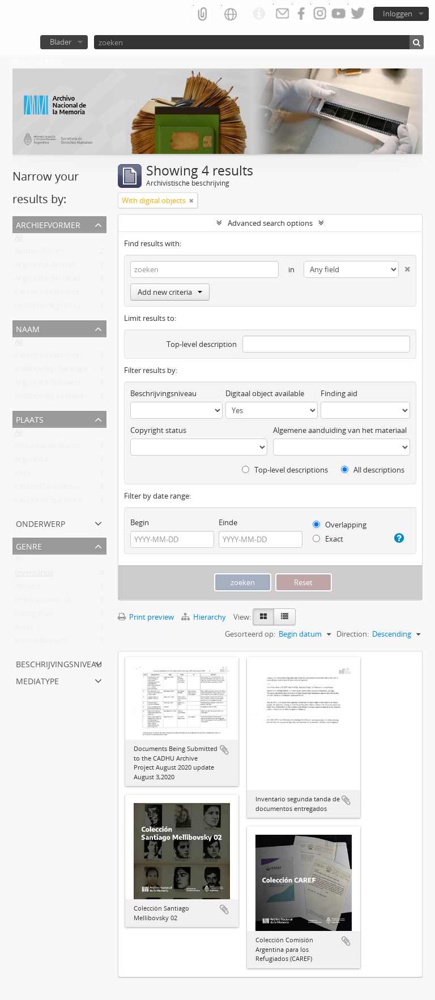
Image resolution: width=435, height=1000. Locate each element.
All (19, 240)
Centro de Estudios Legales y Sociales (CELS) (88, 294)
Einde (228, 522)
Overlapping (339, 525)
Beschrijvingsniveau (59, 663)
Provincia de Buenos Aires (58, 448)
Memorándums (41, 643)
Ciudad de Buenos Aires (54, 502)
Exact (328, 539)
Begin (139, 522)
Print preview (146, 617)
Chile (23, 475)
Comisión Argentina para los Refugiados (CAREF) (95, 308)
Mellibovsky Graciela (49, 398)
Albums (27, 588)
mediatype (37, 680)
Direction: (352, 634)
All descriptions (372, 470)
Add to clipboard (224, 750)
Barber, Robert (39, 253)
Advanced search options (270, 223)
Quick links (259, 14)
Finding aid (339, 393)
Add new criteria (170, 292)
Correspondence (43, 602)
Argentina (31, 462)
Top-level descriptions (285, 470)
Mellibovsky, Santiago (51, 371)
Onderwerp (40, 522)
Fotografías (34, 616)
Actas (24, 629)
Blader (60, 42)
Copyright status (158, 430)
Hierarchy (204, 617)
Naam (28, 328)
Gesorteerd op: (250, 634)
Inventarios (34, 575)
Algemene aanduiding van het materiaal (340, 430)
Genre (29, 545)
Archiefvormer (48, 223)
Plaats (30, 418)
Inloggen (397, 13)
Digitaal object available (264, 393)
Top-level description (202, 344)
